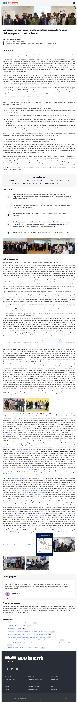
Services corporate (33, 689)
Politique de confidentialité (59, 699)
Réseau (7, 686)
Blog (52, 686)
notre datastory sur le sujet (24, 451)
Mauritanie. (48, 391)
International (55, 683)
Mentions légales (39, 699)
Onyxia (54, 353)
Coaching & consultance (35, 679)
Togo (39, 391)
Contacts (54, 689)
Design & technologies (34, 686)
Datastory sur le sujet (9, 395)
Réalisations (54, 679)
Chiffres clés (8, 683)
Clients (7, 689)
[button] (4, 246)
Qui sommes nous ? (10, 679)
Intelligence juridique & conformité (38, 683)
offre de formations (19, 299)
